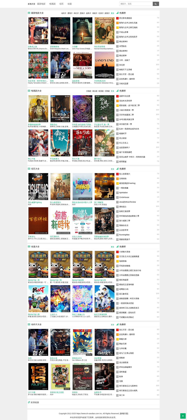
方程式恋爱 (123, 84)
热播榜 (122, 13)
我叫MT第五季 (100, 280)
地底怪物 (122, 261)
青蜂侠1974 (77, 358)
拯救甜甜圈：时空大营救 (129, 298)
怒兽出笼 (53, 358)
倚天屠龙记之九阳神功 (128, 386)
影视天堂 (31, 4)
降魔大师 (122, 339)
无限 (121, 381)
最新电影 (41, 4)
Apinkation (123, 193)
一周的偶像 (123, 188)
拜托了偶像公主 (78, 314)
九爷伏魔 (122, 348)
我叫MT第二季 (34, 280)
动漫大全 (35, 246)
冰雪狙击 (122, 46)
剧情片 (107, 13)
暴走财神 (122, 55)
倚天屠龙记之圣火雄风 (128, 390)
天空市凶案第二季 (126, 115)
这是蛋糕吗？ (124, 147)
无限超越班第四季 (101, 236)
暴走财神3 (123, 41)
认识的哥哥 (123, 230)
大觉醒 (75, 46)
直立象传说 (123, 294)
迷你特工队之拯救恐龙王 (129, 308)
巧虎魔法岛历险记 (126, 317)
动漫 (70, 4)
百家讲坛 (31, 236)
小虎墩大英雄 (124, 252)
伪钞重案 (97, 358)
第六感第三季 (124, 221)
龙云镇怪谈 (123, 362)
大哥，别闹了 (124, 60)
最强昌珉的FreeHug (127, 183)
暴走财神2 (123, 51)
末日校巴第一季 (125, 124)
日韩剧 (107, 91)
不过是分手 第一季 (101, 124)
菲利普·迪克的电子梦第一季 (83, 124)
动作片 (63, 13)
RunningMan (124, 235)
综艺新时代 (54, 236)
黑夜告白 (53, 124)
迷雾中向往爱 (124, 96)
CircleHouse (124, 197)
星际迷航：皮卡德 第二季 (129, 105)
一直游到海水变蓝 (126, 303)
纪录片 (101, 13)
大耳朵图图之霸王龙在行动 (130, 270)
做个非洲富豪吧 (125, 152)
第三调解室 (98, 202)
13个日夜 (31, 392)
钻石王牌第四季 (100, 314)
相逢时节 (122, 133)
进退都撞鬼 (54, 46)
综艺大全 (35, 169)
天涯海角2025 (99, 81)
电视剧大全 (36, 91)
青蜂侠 (75, 392)
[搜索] (156, 4)
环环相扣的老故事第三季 (129, 216)
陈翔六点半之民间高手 (128, 37)
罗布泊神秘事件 (125, 367)
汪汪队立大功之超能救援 (129, 256)
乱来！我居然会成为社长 (129, 129)
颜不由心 (97, 159)
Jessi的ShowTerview (127, 202)
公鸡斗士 (53, 314)
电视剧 (52, 4)
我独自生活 (123, 225)
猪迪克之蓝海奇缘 (126, 284)
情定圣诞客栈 (99, 46)
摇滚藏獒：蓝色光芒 (127, 312)
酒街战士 (122, 207)
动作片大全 (36, 324)
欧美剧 (101, 91)
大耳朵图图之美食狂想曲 (129, 275)
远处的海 (75, 81)
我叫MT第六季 (34, 314)
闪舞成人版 (32, 46)
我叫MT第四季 (78, 280)
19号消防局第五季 (126, 119)
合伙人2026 (77, 236)
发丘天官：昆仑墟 (126, 74)
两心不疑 (31, 159)
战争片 (88, 13)
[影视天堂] (124, 413)
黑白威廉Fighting (35, 202)
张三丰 (122, 395)
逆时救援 (122, 372)
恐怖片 (82, 13)
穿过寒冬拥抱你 (125, 18)
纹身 (121, 376)
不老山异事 (123, 32)
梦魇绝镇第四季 (34, 124)
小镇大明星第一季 (126, 110)
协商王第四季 (124, 211)
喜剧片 (94, 13)
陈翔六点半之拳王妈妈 (128, 27)
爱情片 (70, 13)
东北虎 (122, 65)
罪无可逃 (75, 159)
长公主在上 (123, 143)
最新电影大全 (37, 13)
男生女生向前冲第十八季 (82, 202)
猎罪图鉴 (122, 161)
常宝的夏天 (54, 159)
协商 (52, 81)
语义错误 (122, 138)
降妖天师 (122, 344)
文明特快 (122, 179)
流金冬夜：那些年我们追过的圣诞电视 (43, 81)
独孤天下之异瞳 (125, 69)
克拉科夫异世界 (125, 101)
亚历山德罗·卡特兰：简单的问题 (132, 157)
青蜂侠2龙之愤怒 (57, 392)
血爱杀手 (97, 392)
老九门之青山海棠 (126, 353)
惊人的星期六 (55, 202)
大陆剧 (88, 91)
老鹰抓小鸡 (123, 289)
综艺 (61, 4)
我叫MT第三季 (56, 280)
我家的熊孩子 (124, 239)
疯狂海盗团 (123, 280)
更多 (112, 13)
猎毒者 (122, 358)
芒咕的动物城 (124, 266)
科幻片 (76, 13)
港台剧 (94, 91)
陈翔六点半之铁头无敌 (128, 23)
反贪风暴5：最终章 (127, 79)
